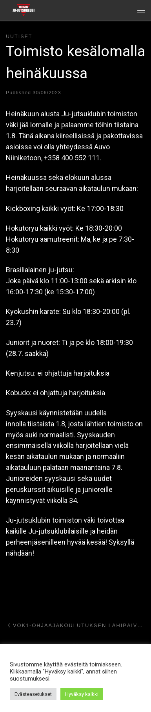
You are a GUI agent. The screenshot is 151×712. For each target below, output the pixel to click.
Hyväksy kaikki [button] (81, 694)
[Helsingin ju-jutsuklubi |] (23, 9)
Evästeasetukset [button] (33, 694)
